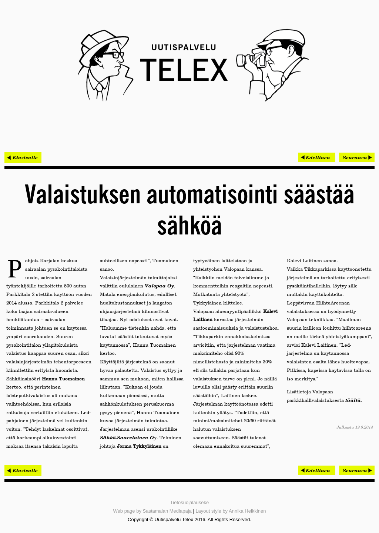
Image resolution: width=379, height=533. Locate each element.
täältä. (353, 400)
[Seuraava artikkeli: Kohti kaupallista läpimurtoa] (357, 157)
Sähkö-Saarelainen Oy (128, 437)
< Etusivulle (23, 157)
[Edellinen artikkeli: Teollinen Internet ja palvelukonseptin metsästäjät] (316, 157)
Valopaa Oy (159, 286)
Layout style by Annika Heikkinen (230, 511)
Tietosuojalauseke (189, 502)
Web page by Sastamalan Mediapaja (152, 511)
